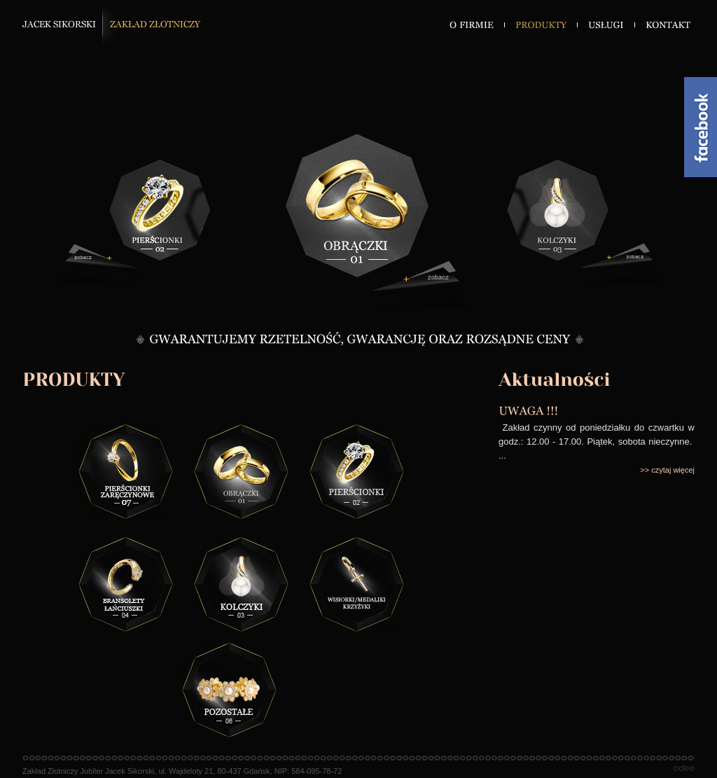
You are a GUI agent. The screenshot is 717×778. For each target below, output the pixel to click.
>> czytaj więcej (667, 470)
